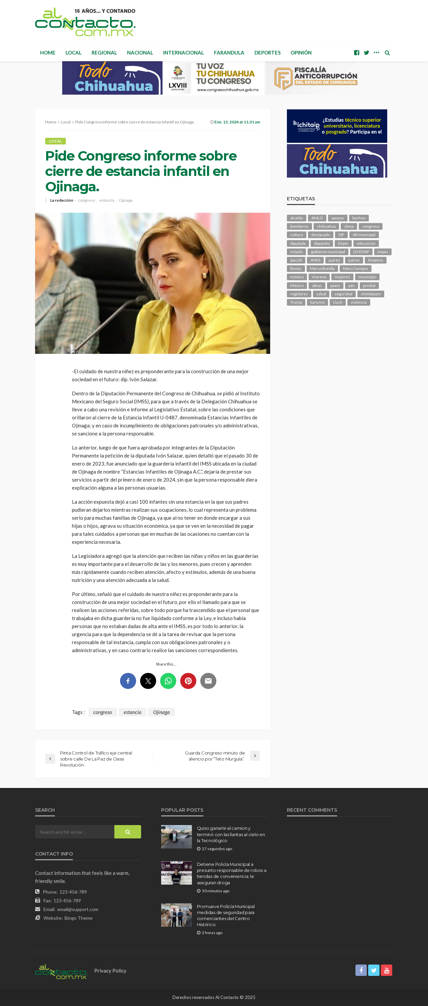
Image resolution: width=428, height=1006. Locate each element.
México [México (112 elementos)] (297, 285)
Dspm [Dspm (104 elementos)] (343, 243)
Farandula (229, 52)
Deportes (267, 52)
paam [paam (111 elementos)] (335, 285)
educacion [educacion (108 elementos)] (366, 243)
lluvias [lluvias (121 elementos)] (296, 268)
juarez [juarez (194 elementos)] (334, 260)
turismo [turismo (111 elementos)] (317, 302)
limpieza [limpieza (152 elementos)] (375, 260)
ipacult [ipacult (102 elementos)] (296, 260)
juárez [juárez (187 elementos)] (354, 260)
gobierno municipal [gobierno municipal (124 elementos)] (328, 251)
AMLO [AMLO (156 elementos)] (317, 217)
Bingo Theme (79, 918)
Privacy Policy (110, 971)
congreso (86, 200)
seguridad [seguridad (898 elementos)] (343, 293)
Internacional (183, 52)
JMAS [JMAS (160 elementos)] (315, 260)
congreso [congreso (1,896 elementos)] (370, 226)
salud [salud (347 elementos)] (321, 293)
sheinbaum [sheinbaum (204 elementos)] (371, 293)
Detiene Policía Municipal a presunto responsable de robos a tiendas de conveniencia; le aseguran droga (231, 873)
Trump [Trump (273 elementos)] (296, 302)
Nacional (140, 52)
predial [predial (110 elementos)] (369, 285)
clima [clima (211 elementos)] (349, 226)
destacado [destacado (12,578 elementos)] (320, 234)
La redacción (61, 200)
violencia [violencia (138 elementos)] (359, 302)
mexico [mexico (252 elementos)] (297, 276)
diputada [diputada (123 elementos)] (298, 243)
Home (48, 52)
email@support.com (77, 909)
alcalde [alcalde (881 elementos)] (296, 217)
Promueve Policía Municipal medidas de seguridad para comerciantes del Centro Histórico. (226, 915)
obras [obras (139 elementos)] (317, 285)
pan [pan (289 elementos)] (351, 285)
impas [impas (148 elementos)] (383, 251)
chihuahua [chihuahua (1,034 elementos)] (326, 226)
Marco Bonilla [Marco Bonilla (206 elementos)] (322, 268)
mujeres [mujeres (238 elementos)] (342, 276)
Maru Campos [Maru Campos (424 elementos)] (355, 268)
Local (74, 52)
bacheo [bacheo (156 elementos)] (358, 217)
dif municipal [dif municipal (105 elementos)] (364, 234)
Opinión (301, 52)
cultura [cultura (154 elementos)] (296, 234)
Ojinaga (125, 200)
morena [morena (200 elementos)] (319, 276)
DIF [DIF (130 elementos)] (341, 234)
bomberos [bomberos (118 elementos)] (299, 226)
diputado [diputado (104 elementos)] (322, 243)
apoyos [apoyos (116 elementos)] (337, 217)
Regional (104, 52)
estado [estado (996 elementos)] (296, 251)
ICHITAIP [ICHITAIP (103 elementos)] (361, 251)
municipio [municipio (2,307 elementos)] (367, 276)
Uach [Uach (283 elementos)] (337, 302)
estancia (106, 200)
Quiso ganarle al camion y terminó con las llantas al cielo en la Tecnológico (231, 834)
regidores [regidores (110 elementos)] (299, 293)
